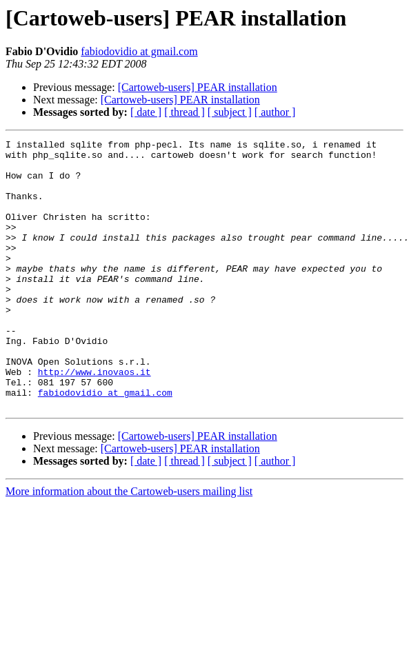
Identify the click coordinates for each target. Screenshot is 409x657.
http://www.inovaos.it (94, 419)
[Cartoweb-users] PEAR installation (197, 87)
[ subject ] (230, 112)
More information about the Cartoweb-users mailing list (129, 545)
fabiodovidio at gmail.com (139, 51)
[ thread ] (184, 112)
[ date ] (145, 112)
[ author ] (275, 112)
